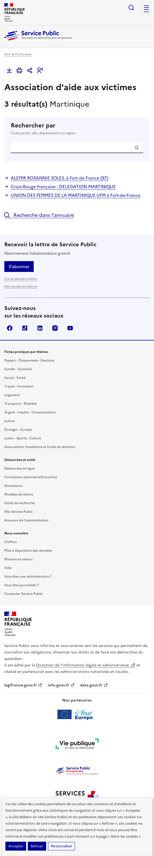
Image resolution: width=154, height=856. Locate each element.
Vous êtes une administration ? (28, 576)
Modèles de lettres (18, 494)
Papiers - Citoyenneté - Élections (29, 360)
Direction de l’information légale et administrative (85, 665)
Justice (9, 421)
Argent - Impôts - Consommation (30, 412)
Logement (12, 395)
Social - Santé (14, 377)
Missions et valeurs (18, 559)
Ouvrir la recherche (131, 7)
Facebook (9, 328)
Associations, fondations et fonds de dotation (40, 446)
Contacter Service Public (23, 593)
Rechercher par (77, 129)
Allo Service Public (18, 511)
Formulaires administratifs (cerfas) (30, 477)
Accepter (15, 846)
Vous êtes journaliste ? (21, 585)
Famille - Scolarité (18, 369)
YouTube (70, 328)
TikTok (24, 328)
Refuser (37, 846)
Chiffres (10, 542)
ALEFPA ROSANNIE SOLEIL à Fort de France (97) (59, 178)
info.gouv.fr (61, 685)
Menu (146, 12)
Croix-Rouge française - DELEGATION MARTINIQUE (63, 186)
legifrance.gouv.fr (23, 685)
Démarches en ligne (19, 468)
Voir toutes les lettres (20, 286)
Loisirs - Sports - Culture (22, 438)
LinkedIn (40, 328)
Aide (8, 567)
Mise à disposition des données (28, 550)
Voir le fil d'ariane (18, 54)
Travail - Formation (18, 386)
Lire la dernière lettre (20, 279)
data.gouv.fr (94, 685)
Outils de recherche (19, 503)
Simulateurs (13, 485)
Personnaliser (61, 846)
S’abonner (19, 266)
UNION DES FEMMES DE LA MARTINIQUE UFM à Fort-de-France (75, 195)
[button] (40, 70)
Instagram (55, 328)
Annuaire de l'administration (26, 520)
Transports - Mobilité (20, 403)
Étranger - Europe (18, 429)
